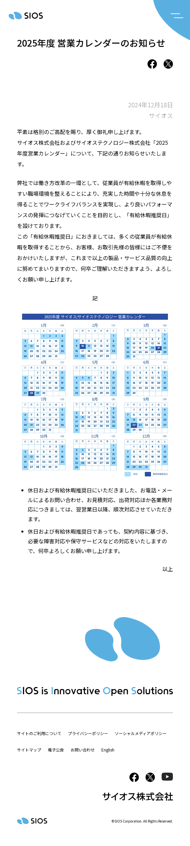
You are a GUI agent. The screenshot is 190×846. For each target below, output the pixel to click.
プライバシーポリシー (88, 733)
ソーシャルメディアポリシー (141, 733)
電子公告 (56, 749)
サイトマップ (29, 749)
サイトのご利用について (39, 733)
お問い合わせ (83, 749)
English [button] (107, 749)
